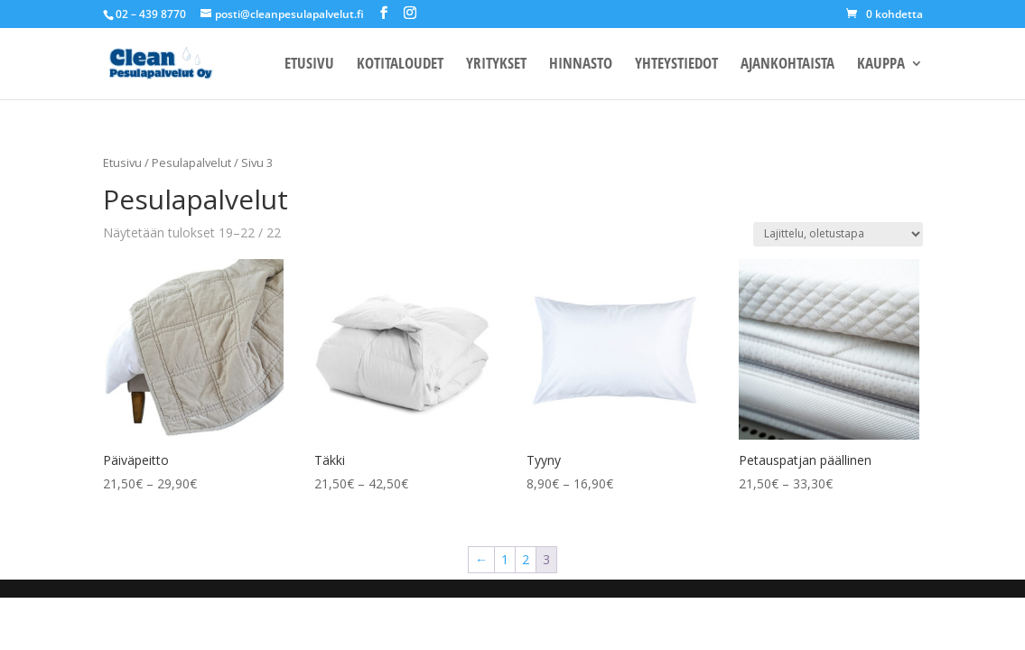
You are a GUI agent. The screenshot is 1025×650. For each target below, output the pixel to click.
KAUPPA (881, 65)
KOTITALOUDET (400, 65)
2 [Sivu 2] (525, 559)
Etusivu (122, 162)
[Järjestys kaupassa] (838, 234)
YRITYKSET (496, 65)
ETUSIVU (309, 65)
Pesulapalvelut (191, 162)
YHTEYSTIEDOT (676, 65)
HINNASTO (580, 65)
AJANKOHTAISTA (787, 65)
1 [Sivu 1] (504, 559)
